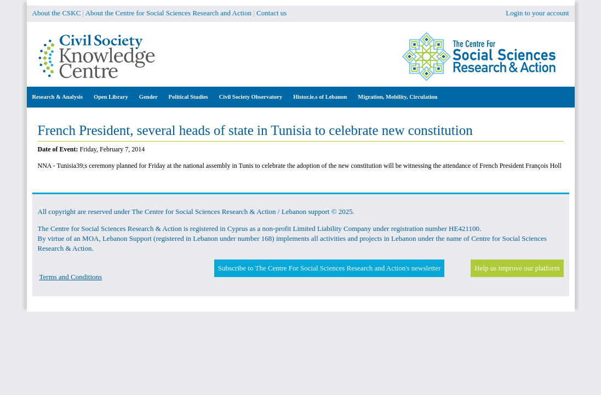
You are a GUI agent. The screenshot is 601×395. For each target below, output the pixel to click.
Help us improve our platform (516, 268)
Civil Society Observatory (250, 97)
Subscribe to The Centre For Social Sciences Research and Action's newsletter (329, 268)
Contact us (271, 13)
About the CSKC (56, 13)
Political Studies (188, 97)
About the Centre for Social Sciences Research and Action (168, 13)
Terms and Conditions (70, 277)
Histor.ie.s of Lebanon (320, 97)
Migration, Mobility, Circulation (397, 97)
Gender (148, 97)
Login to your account (537, 13)
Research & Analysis (57, 97)
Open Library (111, 97)
